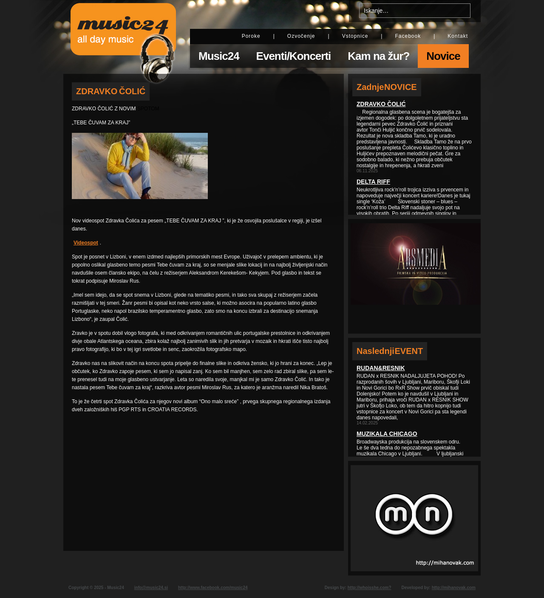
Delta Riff (373, 181)
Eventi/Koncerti (293, 56)
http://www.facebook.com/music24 (213, 587)
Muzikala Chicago (387, 433)
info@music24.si (151, 587)
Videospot (86, 243)
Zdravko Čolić (381, 104)
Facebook (408, 36)
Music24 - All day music (123, 37)
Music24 (218, 56)
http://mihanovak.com (454, 587)
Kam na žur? (378, 56)
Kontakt (458, 36)
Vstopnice (355, 36)
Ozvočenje (301, 36)
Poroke (251, 36)
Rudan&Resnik (381, 368)
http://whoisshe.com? (369, 587)
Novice (443, 56)
